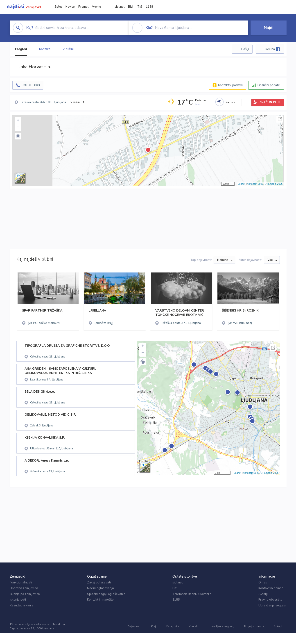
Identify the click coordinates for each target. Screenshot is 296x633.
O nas (262, 582)
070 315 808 (31, 85)
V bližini (68, 49)
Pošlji (245, 49)
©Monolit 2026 (255, 183)
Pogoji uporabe (254, 626)
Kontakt (194, 626)
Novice (70, 7)
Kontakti (44, 49)
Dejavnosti (134, 626)
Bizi (130, 7)
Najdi (268, 27)
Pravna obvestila (270, 599)
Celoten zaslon (279, 119)
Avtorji (263, 594)
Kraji (153, 626)
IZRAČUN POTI (269, 102)
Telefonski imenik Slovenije (191, 594)
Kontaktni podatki (230, 85)
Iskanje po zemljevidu (25, 594)
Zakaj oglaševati (99, 582)
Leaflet (241, 183)
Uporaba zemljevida (24, 588)
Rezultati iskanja (21, 605)
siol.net (119, 7)
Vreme (96, 7)
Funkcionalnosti (21, 582)
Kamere (230, 102)
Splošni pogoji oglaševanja (106, 594)
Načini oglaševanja (100, 588)
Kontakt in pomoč (270, 588)
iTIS (139, 7)
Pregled (21, 49)
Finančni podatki (269, 85)
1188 (149, 7)
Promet (83, 7)
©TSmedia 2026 (274, 183)
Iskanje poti (18, 599)
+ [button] (17, 120)
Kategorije (172, 626)
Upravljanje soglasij (272, 605)
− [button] (17, 127)
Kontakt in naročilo (100, 599)
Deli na (272, 49)
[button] (18, 136)
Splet (58, 7)
